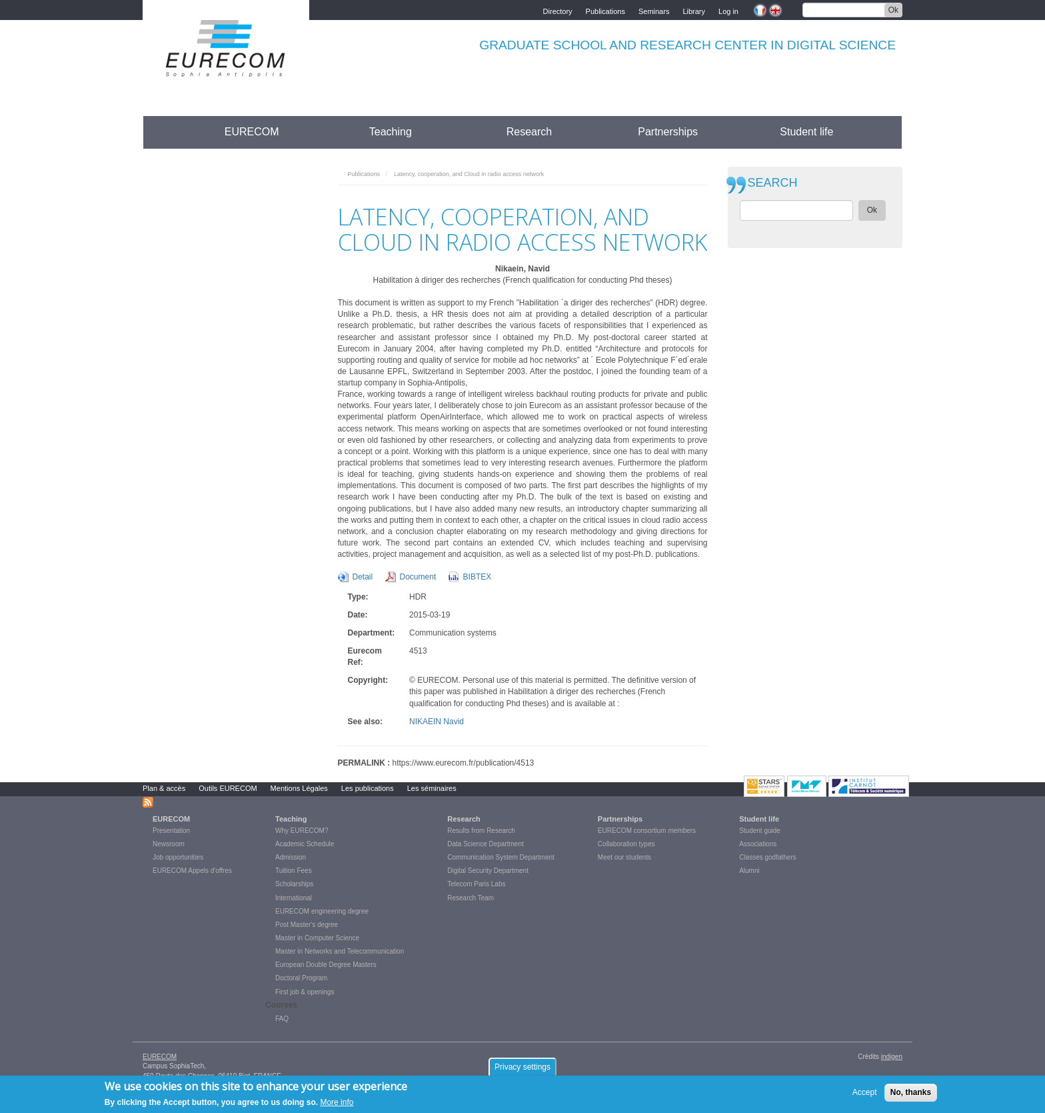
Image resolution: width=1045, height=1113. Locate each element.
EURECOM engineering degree (322, 911)
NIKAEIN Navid (436, 721)
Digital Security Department (487, 870)
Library (693, 10)
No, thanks (910, 1095)
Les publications (367, 788)
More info (336, 1105)
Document (418, 577)
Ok (893, 10)
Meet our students (624, 857)
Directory (557, 10)
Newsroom (169, 844)
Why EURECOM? (301, 830)
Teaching (390, 131)
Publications (605, 10)
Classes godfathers (767, 857)
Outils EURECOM (228, 788)
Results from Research (481, 830)
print (698, 171)
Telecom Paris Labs (476, 884)
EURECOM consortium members (647, 830)
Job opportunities (178, 857)
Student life (806, 131)
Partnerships (668, 131)
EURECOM (252, 131)
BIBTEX (477, 577)
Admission (290, 857)
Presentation (171, 830)
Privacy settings (522, 1070)
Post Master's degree (306, 924)
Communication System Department (500, 857)
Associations (757, 844)
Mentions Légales (299, 788)
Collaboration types (626, 844)
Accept (864, 1095)
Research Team (470, 898)
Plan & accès (164, 788)
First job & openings (304, 992)
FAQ (282, 1018)
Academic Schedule (304, 844)
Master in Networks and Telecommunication (339, 951)
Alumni (749, 870)
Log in (728, 10)
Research (529, 131)
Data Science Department (485, 844)
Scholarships (294, 884)
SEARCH (773, 183)
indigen (891, 1056)
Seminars (653, 10)
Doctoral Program (301, 978)
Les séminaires (432, 788)
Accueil (167, 131)
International (293, 898)
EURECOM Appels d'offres (192, 870)
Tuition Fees (293, 870)
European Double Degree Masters (326, 964)
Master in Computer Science (317, 938)
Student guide (759, 830)
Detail (363, 577)
